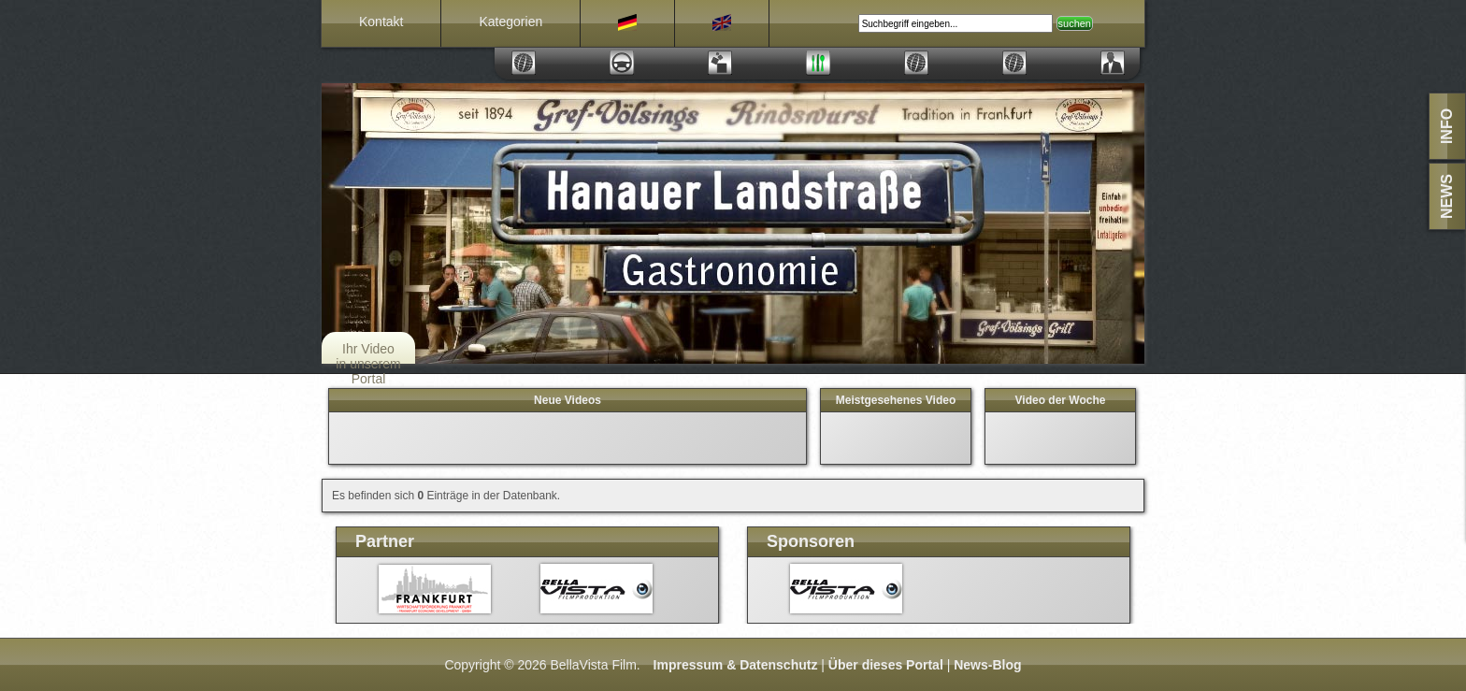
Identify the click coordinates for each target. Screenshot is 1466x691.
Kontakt (381, 21)
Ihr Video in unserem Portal (368, 363)
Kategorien (510, 21)
